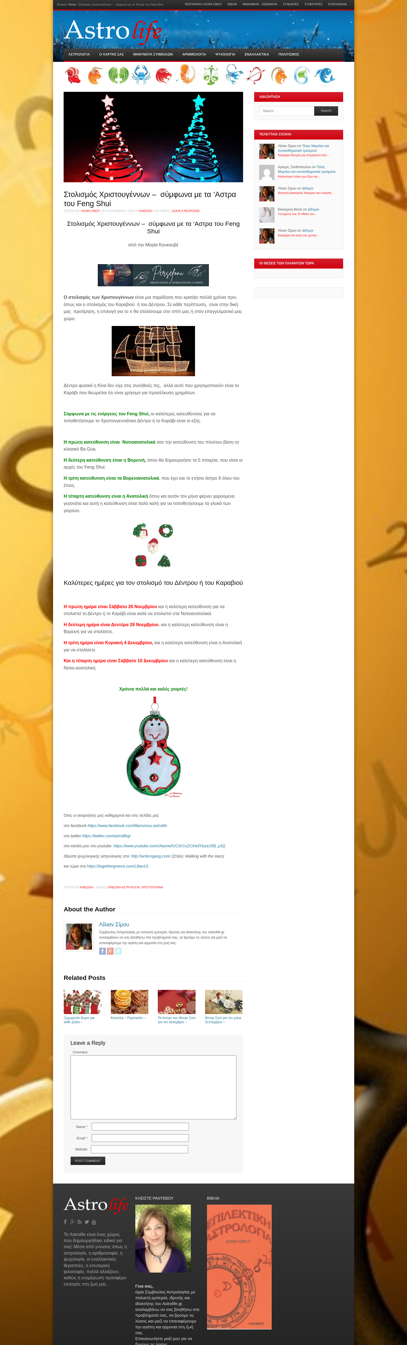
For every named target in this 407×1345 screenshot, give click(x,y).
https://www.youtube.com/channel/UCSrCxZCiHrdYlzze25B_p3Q (169, 846)
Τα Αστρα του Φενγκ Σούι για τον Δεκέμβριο (177, 1018)
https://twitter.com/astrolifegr (106, 836)
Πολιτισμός (288, 54)
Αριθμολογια (194, 54)
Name (82, 1127)
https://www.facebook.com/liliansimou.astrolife (127, 825)
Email (82, 1138)
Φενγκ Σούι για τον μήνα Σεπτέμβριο (224, 1018)
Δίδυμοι (307, 188)
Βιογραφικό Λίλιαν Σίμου (203, 4)
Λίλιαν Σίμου (90, 211)
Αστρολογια (79, 54)
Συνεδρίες (291, 4)
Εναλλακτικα (257, 54)
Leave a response (186, 211)
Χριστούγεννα (152, 887)
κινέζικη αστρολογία (124, 887)
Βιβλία (232, 4)
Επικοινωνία (337, 4)
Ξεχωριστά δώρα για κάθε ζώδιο (82, 1018)
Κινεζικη (145, 211)
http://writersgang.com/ (151, 856)
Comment (80, 1052)
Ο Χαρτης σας (111, 54)
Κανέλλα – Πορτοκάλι (130, 1016)
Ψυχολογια (225, 54)
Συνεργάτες (313, 4)
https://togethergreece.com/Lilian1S (117, 866)
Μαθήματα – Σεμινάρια (260, 4)
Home (72, 4)
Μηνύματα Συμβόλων (153, 54)
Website (81, 1149)
